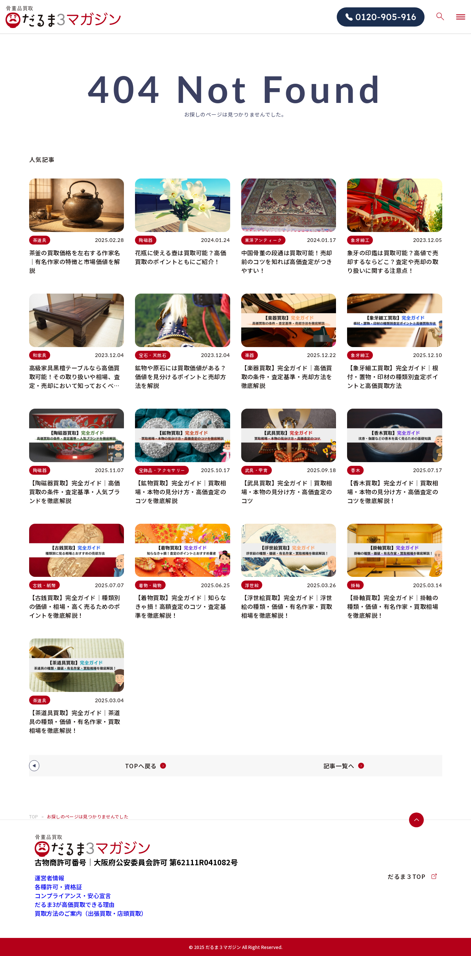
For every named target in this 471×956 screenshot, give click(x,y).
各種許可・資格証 (58, 886)
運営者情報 (49, 877)
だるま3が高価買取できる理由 (75, 904)
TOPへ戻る (141, 765)
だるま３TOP (412, 876)
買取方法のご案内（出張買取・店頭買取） (91, 913)
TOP (33, 816)
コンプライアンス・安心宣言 (73, 895)
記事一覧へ (338, 765)
